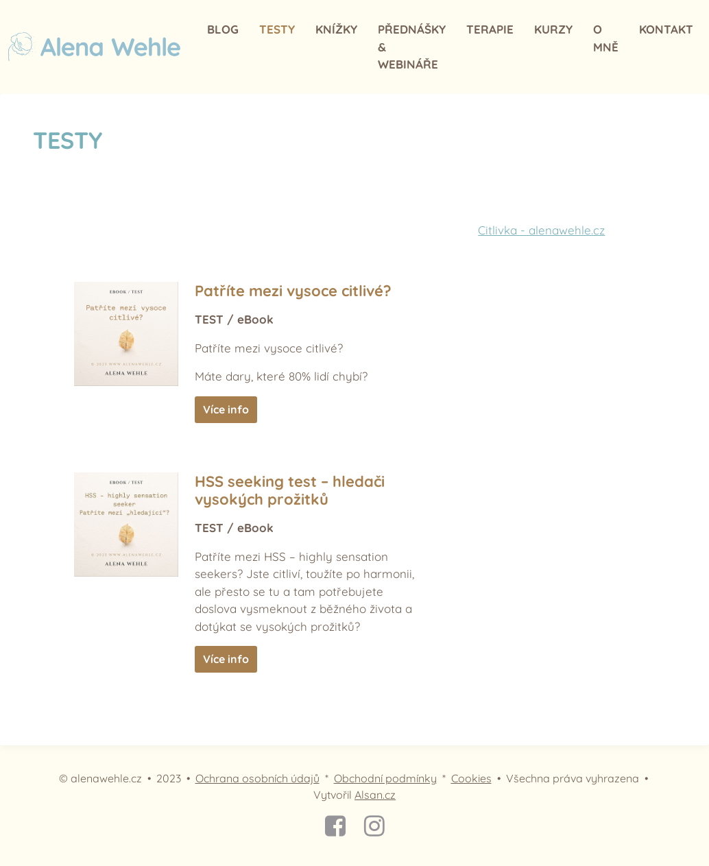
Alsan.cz (375, 795)
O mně (605, 38)
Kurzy (553, 29)
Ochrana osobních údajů (257, 778)
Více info (226, 409)
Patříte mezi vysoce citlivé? (293, 291)
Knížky (336, 29)
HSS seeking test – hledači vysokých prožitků (290, 490)
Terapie (490, 29)
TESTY (277, 29)
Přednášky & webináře (412, 46)
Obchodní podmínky (385, 778)
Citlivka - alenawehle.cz (541, 230)
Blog (223, 29)
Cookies (471, 778)
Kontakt (666, 29)
